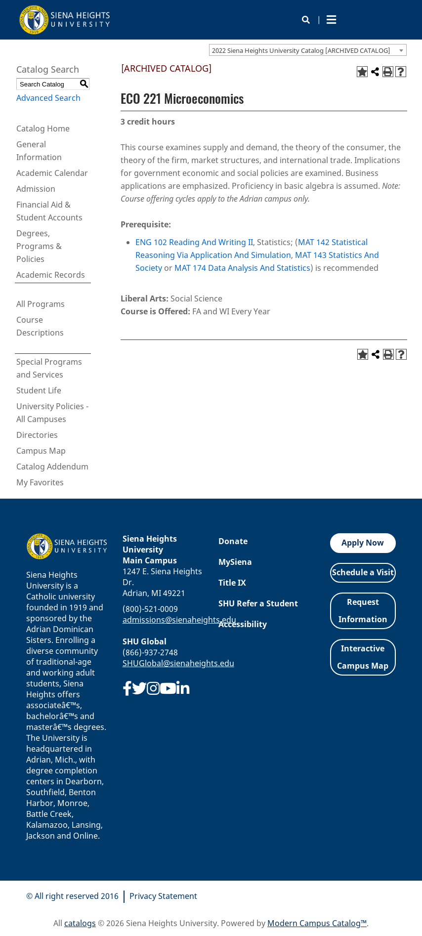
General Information (39, 151)
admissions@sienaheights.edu (179, 619)
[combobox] (308, 50)
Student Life (38, 390)
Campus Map (41, 450)
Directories (37, 434)
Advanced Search (48, 97)
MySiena (235, 561)
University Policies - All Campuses (52, 413)
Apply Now (362, 542)
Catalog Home (43, 128)
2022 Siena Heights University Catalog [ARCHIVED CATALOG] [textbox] (301, 50)
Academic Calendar (52, 173)
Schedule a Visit (363, 572)
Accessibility (242, 624)
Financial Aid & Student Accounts (49, 211)
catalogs (80, 923)
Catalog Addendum (52, 466)
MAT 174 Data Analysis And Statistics (242, 267)
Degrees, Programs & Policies (39, 246)
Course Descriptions (40, 326)
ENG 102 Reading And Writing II (194, 242)
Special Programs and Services (49, 368)
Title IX (232, 582)
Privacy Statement (163, 896)
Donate (233, 541)
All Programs (40, 303)
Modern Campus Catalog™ (317, 923)
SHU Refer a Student (258, 603)
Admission (35, 188)
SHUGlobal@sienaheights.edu (178, 663)
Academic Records (50, 274)
